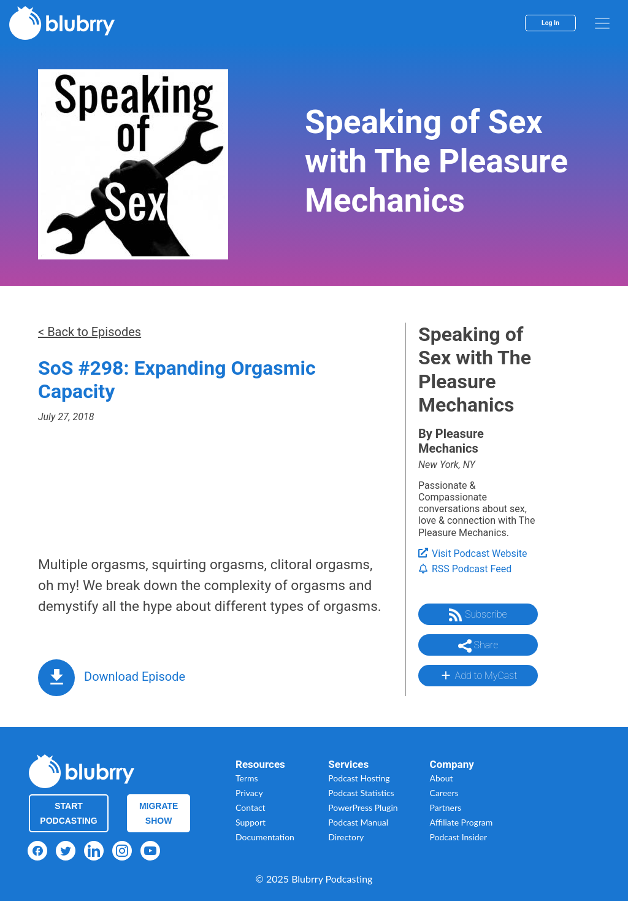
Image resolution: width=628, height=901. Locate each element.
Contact (251, 807)
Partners (446, 807)
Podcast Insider (459, 837)
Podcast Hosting (358, 778)
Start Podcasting (68, 813)
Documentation (265, 837)
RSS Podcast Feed (464, 569)
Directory (346, 837)
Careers (444, 793)
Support (251, 822)
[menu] (602, 23)
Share (478, 646)
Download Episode (134, 676)
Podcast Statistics (361, 793)
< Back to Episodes (89, 331)
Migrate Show (158, 813)
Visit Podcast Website (472, 553)
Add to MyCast (478, 675)
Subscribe (478, 615)
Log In (550, 23)
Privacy (249, 793)
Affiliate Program (461, 822)
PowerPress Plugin (362, 807)
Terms (247, 778)
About (441, 778)
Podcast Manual (358, 822)
